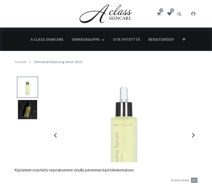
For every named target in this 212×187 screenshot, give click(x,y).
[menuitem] (47, 39)
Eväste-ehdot (180, 180)
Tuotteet (20, 62)
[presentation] (55, 135)
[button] (184, 39)
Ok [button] (194, 180)
